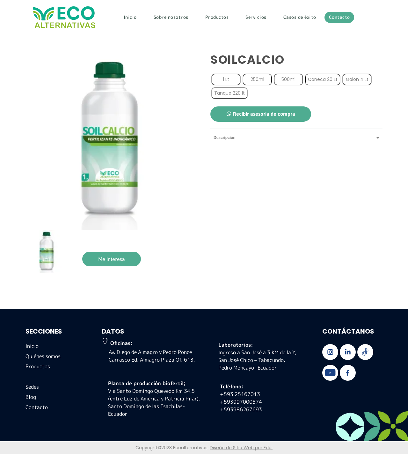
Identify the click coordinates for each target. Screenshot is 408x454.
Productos (217, 17)
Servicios (255, 17)
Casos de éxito (299, 17)
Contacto (339, 17)
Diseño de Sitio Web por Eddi (241, 447)
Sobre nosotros (171, 17)
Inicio (130, 17)
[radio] (226, 79)
